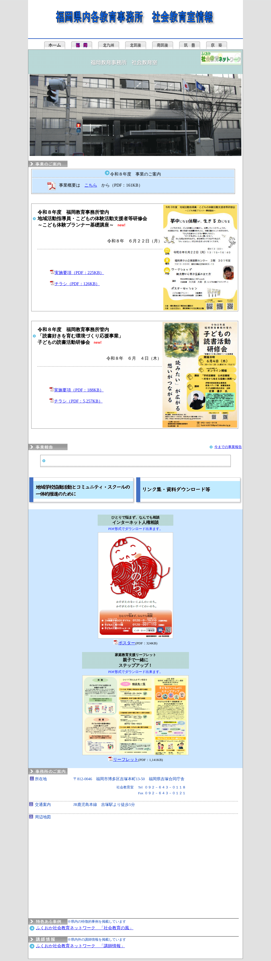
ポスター (126, 643)
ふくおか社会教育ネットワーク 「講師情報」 (80, 946)
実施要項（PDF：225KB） (79, 272)
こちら (90, 185)
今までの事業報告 (228, 447)
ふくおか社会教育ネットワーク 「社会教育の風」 (84, 928)
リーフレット (125, 759)
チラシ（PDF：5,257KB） (78, 401)
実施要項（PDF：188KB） (79, 390)
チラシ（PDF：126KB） (77, 283)
